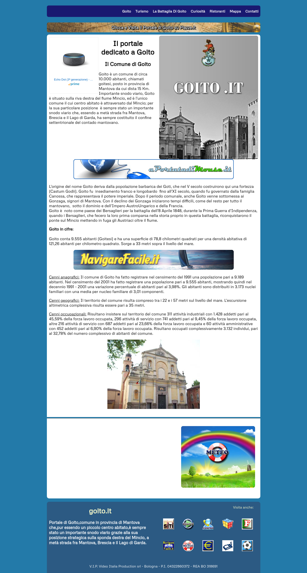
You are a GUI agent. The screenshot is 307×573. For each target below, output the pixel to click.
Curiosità (198, 11)
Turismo (141, 11)
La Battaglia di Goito (169, 11)
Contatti (252, 11)
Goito (126, 11)
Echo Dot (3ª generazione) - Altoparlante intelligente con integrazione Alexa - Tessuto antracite (74, 79)
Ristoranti (217, 11)
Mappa (235, 11)
